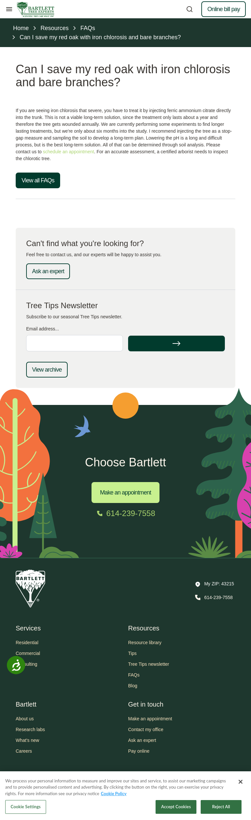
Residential (27, 642)
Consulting (26, 664)
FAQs (134, 675)
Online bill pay (223, 9)
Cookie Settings (26, 811)
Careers (24, 751)
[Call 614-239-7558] (125, 513)
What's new (27, 740)
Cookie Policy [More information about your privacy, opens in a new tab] (114, 798)
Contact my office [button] (145, 729)
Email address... (42, 328)
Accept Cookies (176, 811)
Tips (132, 653)
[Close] (240, 786)
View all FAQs (38, 180)
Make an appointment (125, 492)
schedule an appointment (68, 151)
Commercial (28, 653)
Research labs (30, 729)
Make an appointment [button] (150, 718)
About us (25, 718)
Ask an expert (48, 271)
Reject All (221, 811)
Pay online (138, 751)
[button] (214, 584)
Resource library (144, 642)
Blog (132, 685)
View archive (47, 369)
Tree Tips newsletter (148, 664)
